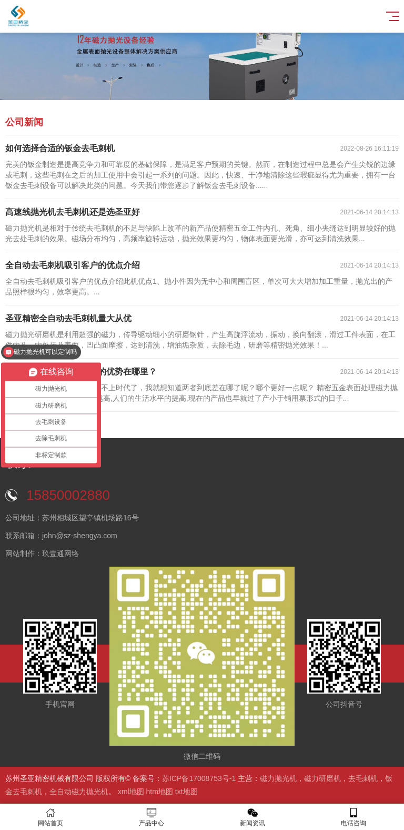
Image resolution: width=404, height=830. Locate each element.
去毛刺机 (363, 778)
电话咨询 (353, 817)
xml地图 (131, 791)
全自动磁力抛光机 (78, 791)
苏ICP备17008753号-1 (199, 778)
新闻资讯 (252, 817)
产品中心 (151, 817)
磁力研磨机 (322, 778)
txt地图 (186, 791)
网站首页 (50, 817)
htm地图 (159, 791)
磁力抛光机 (278, 778)
